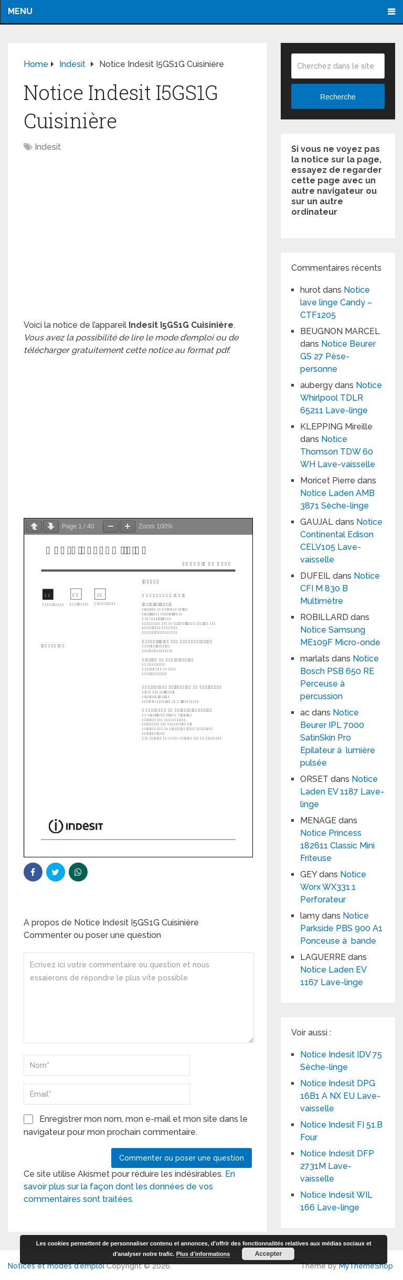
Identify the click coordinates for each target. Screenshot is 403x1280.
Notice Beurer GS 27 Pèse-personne (338, 356)
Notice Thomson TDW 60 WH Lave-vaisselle (337, 451)
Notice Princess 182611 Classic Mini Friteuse (337, 845)
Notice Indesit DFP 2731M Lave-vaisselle (337, 1166)
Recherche (338, 97)
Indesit (48, 147)
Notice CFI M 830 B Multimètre (340, 588)
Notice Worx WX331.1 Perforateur (333, 886)
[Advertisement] (138, 241)
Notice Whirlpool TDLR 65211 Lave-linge (341, 397)
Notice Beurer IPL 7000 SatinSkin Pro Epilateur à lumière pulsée (337, 738)
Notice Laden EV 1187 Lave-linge (342, 791)
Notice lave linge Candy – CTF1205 (336, 302)
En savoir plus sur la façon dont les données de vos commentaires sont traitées (129, 1186)
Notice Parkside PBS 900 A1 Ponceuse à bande (341, 928)
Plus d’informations (203, 1254)
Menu (20, 11)
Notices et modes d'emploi (56, 1266)
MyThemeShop (366, 1266)
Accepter (268, 1253)
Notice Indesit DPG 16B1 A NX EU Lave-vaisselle (340, 1095)
